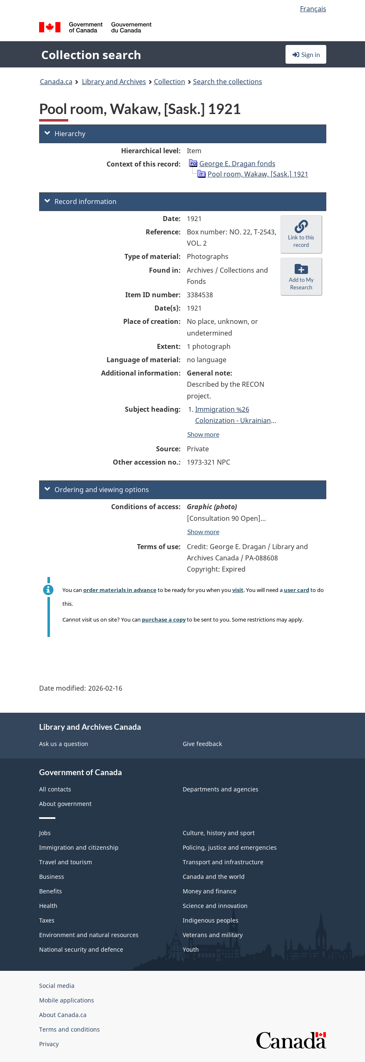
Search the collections (227, 81)
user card (296, 590)
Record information (81, 201)
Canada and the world (214, 876)
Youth (191, 949)
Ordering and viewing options (97, 489)
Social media (56, 986)
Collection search (91, 54)
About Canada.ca (63, 1015)
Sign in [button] (306, 54)
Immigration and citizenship (79, 847)
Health (48, 906)
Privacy (49, 1044)
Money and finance (209, 891)
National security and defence (81, 949)
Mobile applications (66, 1000)
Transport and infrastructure (223, 862)
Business (51, 876)
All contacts (55, 789)
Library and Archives (114, 81)
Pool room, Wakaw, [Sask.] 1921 (258, 174)
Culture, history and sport (219, 833)
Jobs (45, 833)
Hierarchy (65, 133)
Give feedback (202, 744)
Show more (203, 434)
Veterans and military (213, 935)
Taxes (47, 920)
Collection (169, 81)
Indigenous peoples (210, 920)
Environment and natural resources (89, 935)
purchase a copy (164, 619)
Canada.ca (56, 81)
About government (65, 804)
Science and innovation (215, 906)
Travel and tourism (65, 862)
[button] (301, 234)
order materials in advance (119, 590)
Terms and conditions (69, 1029)
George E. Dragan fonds (237, 163)
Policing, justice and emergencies (230, 847)
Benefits (50, 891)
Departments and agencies (220, 789)
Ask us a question (63, 744)
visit (237, 590)
